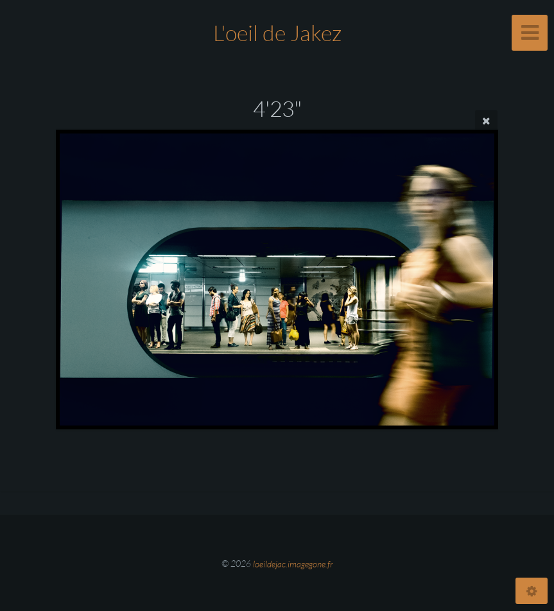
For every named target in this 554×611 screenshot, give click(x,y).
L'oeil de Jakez (277, 32)
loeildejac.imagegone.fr (293, 563)
